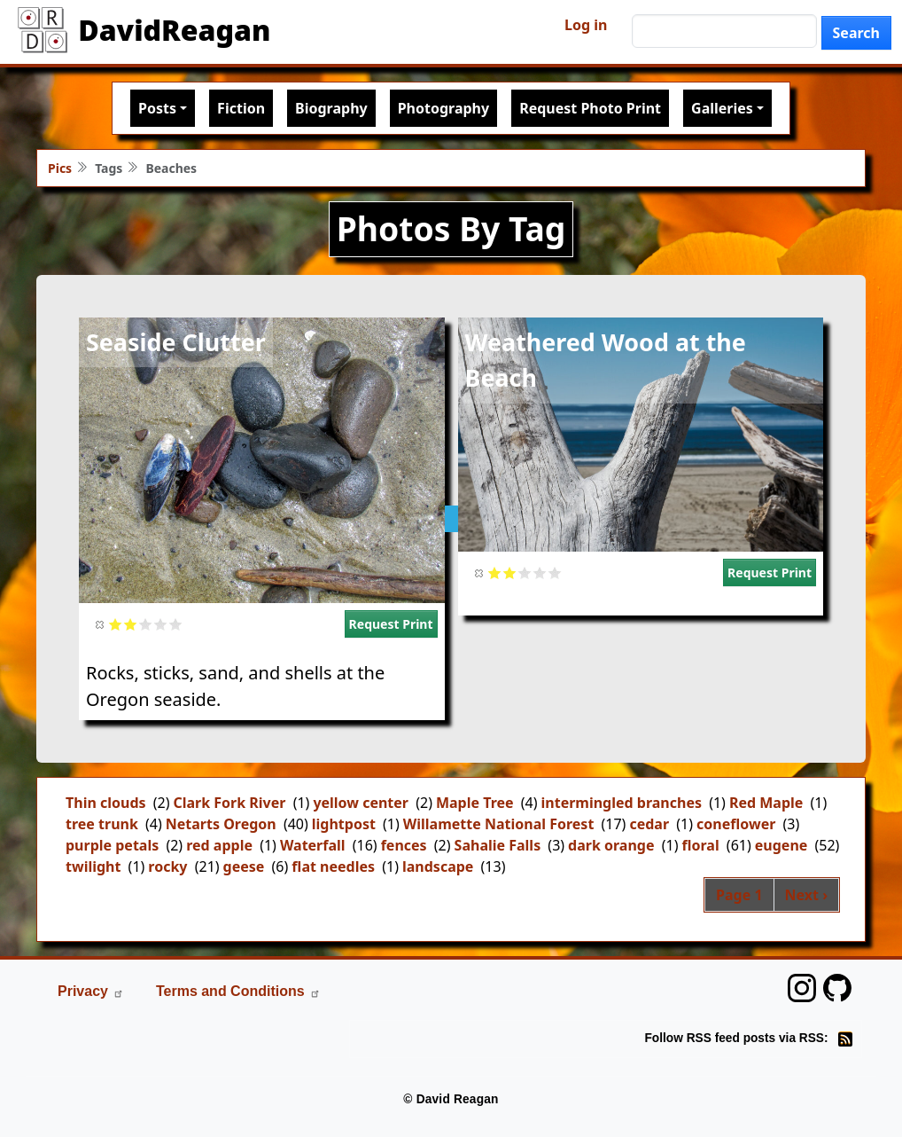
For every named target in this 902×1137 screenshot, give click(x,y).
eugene (781, 845)
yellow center (360, 802)
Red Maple (766, 802)
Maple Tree (475, 802)
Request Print (391, 624)
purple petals (112, 845)
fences (404, 845)
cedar (649, 824)
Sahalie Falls (498, 845)
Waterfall (313, 845)
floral (700, 845)
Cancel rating (100, 624)
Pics (60, 168)
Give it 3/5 (145, 624)
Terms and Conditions (238, 991)
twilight (93, 866)
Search (856, 33)
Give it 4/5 (160, 624)
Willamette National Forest (499, 824)
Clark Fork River (229, 802)
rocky (167, 866)
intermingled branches (622, 802)
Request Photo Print (590, 108)
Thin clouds (106, 802)
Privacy (91, 991)
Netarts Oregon (221, 824)
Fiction (241, 108)
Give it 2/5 (130, 624)
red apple (219, 845)
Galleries (722, 108)
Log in (585, 25)
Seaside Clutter (176, 341)
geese (244, 866)
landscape (437, 866)
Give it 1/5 (115, 624)
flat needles (333, 866)
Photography (443, 108)
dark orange (611, 845)
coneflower (735, 824)
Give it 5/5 (175, 624)
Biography (331, 108)
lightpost (344, 824)
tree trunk (102, 824)
